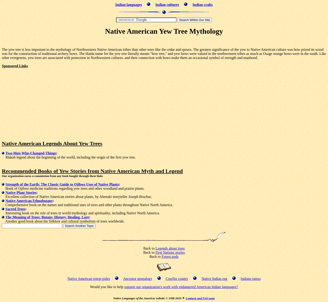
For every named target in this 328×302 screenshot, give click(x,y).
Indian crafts (202, 5)
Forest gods (170, 256)
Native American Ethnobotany (29, 201)
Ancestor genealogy (137, 279)
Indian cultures (167, 5)
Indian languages (128, 5)
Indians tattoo (251, 279)
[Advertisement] (164, 42)
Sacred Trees (15, 209)
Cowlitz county (177, 279)
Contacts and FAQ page (200, 298)
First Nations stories (170, 252)
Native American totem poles (88, 279)
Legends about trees (170, 248)
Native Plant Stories (20, 193)
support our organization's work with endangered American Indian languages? (181, 287)
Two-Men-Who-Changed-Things (30, 153)
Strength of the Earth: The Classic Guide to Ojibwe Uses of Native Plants (62, 184)
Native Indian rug (214, 279)
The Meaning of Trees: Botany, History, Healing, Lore (47, 217)
